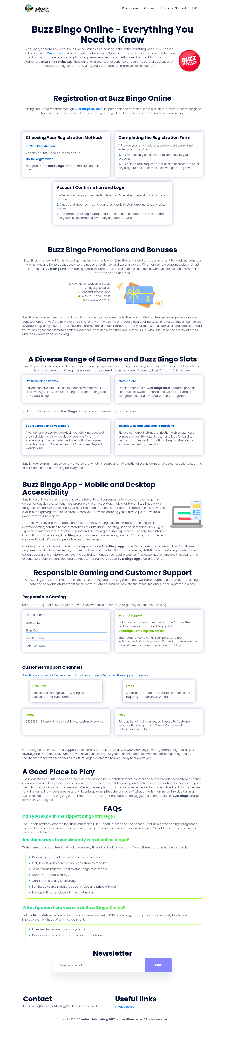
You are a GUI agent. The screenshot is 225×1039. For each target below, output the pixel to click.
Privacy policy (124, 1007)
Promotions (130, 8)
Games (149, 8)
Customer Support (173, 8)
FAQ (194, 8)
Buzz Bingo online (87, 109)
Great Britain (55, 53)
